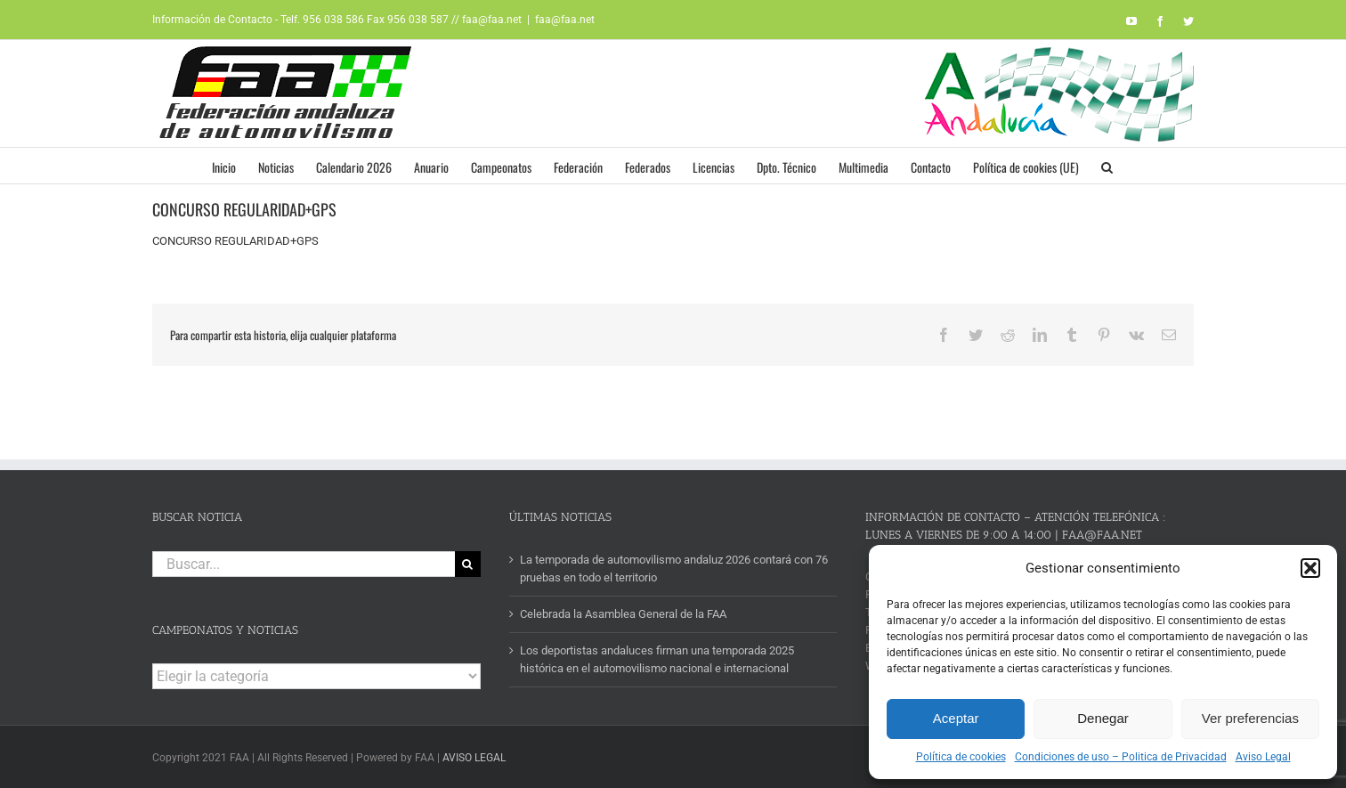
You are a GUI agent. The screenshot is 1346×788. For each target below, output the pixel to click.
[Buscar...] (303, 564)
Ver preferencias (1250, 718)
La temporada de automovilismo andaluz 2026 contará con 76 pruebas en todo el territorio (674, 568)
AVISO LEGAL (474, 757)
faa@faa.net (565, 19)
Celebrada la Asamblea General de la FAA (623, 614)
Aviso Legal (1263, 757)
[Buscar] (468, 564)
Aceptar (956, 718)
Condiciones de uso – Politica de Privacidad (1121, 757)
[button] (1310, 568)
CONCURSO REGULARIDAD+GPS (235, 241)
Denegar (1103, 718)
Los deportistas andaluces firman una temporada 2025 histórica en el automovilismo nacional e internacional (657, 659)
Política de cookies (961, 757)
